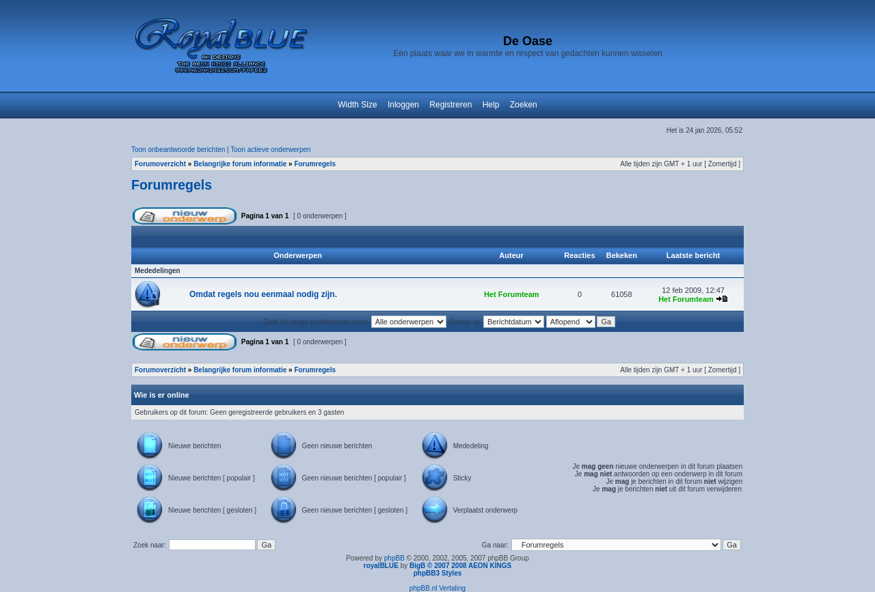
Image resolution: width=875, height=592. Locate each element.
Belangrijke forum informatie (239, 164)
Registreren (450, 105)
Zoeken (523, 105)
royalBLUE (381, 565)
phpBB (394, 558)
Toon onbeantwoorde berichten (178, 149)
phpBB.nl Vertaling (437, 588)
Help (491, 105)
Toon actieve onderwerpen (270, 149)
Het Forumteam (511, 294)
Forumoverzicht (160, 164)
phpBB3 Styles (438, 573)
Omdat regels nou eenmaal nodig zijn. (263, 294)
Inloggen (403, 105)
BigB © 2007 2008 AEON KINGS (460, 565)
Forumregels (315, 164)
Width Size (357, 105)
